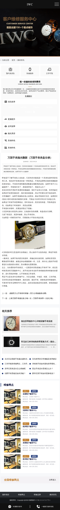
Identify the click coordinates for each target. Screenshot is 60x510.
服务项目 (5, 495)
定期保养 (11, 107)
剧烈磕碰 (49, 107)
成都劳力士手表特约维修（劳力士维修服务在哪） (28, 293)
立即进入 (52, 480)
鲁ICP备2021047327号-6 (42, 500)
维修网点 (21, 495)
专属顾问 (30, 96)
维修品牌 (37, 495)
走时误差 (24, 107)
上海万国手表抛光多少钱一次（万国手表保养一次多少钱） (31, 298)
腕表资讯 (20, 60)
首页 (13, 60)
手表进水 (36, 107)
